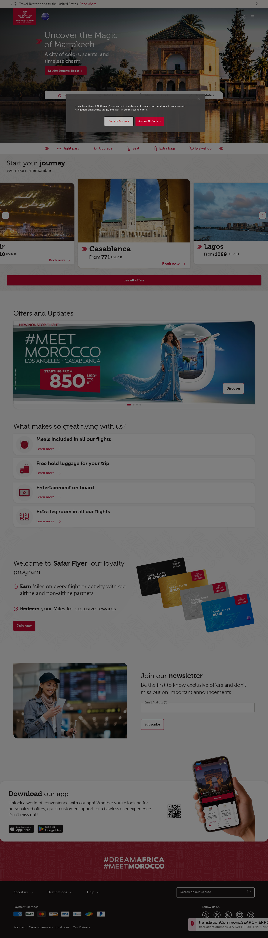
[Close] (198, 98)
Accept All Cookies (149, 121)
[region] (135, 113)
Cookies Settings (118, 121)
